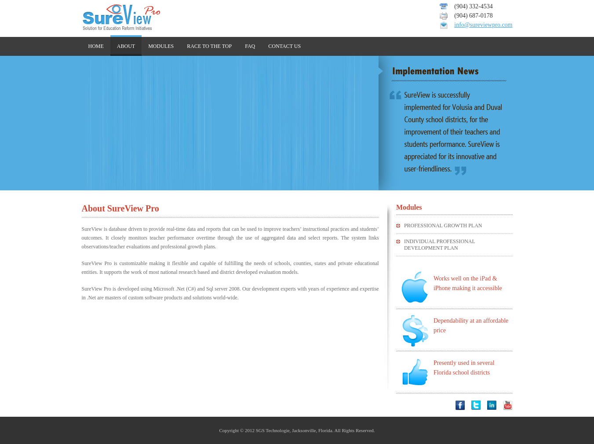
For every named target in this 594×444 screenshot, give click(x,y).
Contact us (284, 46)
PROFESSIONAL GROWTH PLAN (443, 225)
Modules (161, 46)
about (126, 46)
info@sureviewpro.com (483, 25)
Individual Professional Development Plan (439, 244)
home (96, 46)
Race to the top (209, 46)
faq (250, 46)
